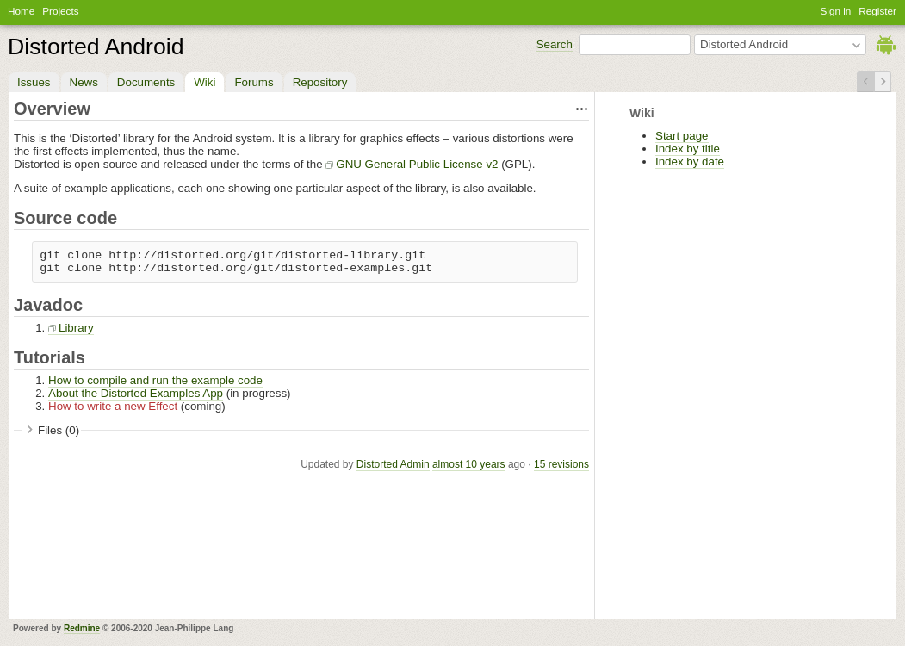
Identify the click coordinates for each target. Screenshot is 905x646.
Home (21, 10)
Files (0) (58, 430)
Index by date (689, 161)
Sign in (836, 10)
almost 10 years (468, 464)
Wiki (204, 82)
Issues (34, 82)
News (84, 82)
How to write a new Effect (112, 406)
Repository (320, 82)
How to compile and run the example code (155, 380)
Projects (60, 10)
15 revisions (561, 464)
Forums (253, 82)
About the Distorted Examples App (135, 393)
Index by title (687, 148)
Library (76, 327)
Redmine (82, 628)
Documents (146, 82)
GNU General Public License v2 (417, 164)
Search (554, 44)
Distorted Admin (393, 464)
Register (877, 10)
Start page (682, 135)
